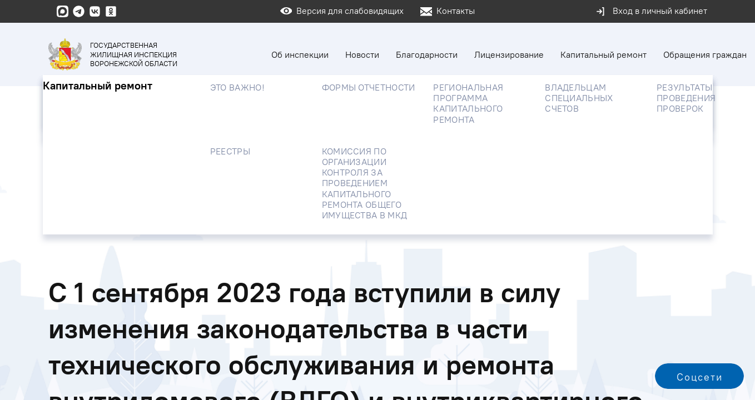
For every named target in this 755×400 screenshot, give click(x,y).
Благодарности (427, 54)
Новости (362, 54)
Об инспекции (300, 54)
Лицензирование (509, 54)
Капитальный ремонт (603, 54)
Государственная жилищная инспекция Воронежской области (112, 54)
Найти (665, 128)
